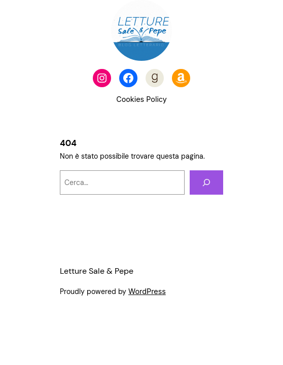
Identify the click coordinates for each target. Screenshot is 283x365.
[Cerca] (206, 182)
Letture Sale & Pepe (96, 271)
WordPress (147, 291)
